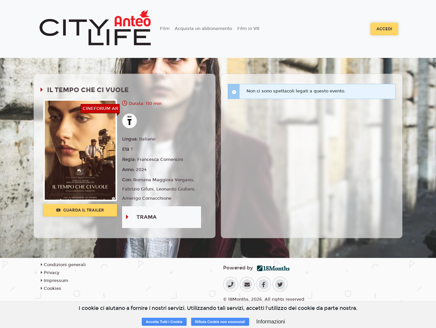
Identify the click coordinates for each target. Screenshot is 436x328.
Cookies (51, 288)
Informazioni (270, 321)
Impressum (54, 280)
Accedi (384, 29)
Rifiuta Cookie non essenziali (220, 322)
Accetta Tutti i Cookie (164, 322)
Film (164, 28)
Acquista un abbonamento (203, 28)
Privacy (50, 272)
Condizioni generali (63, 264)
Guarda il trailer (80, 210)
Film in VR (248, 28)
